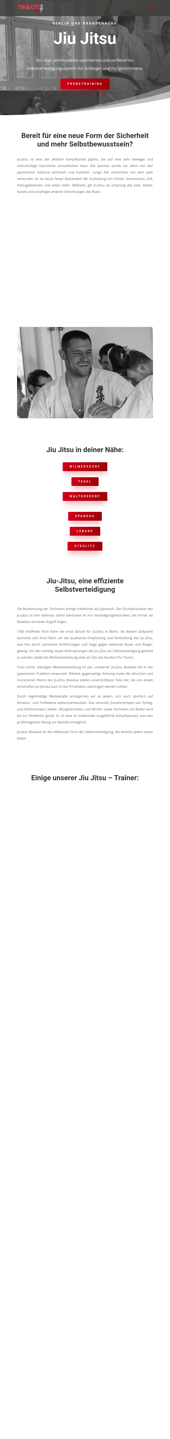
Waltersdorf (85, 496)
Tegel (85, 481)
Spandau (85, 516)
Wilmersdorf (85, 466)
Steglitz (84, 546)
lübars (85, 531)
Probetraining (85, 83)
